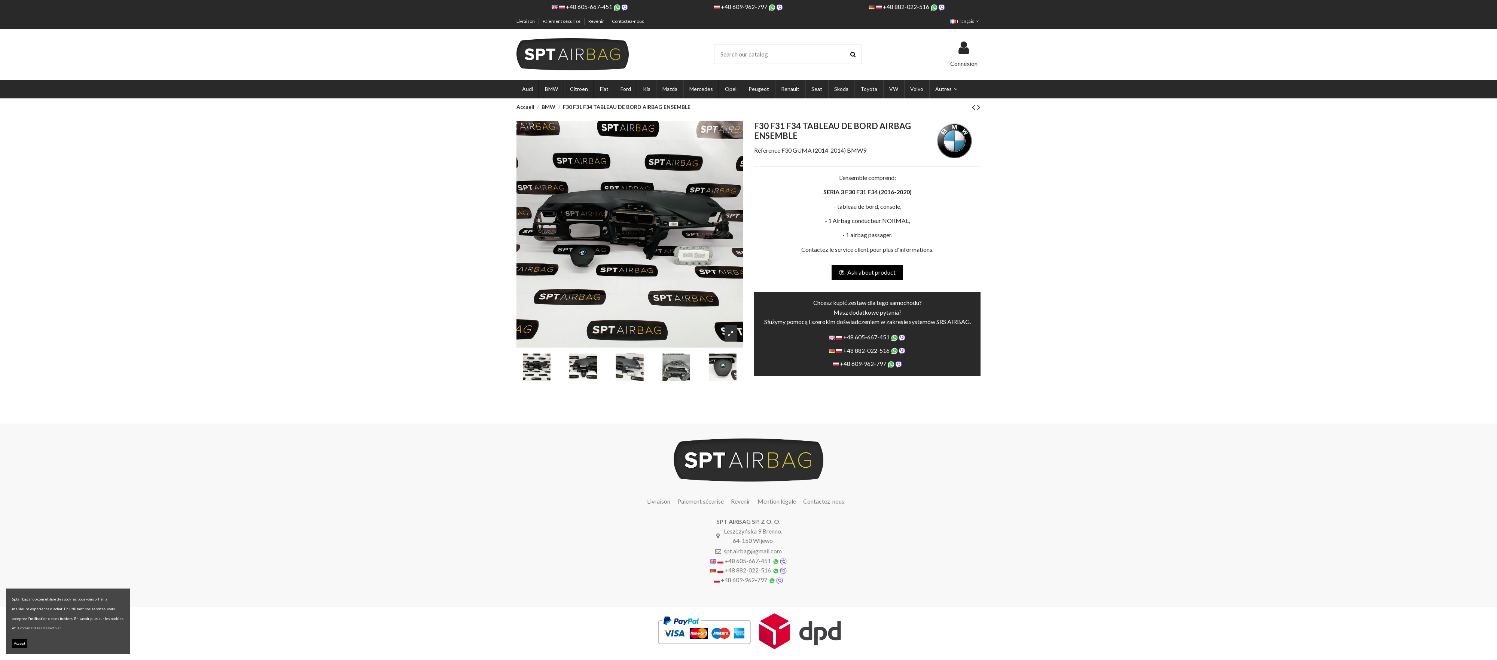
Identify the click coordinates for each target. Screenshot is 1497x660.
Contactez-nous (628, 21)
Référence (767, 150)
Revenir (596, 21)
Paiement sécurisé (562, 21)
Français (965, 21)
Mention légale (776, 501)
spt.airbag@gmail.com (753, 550)
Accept (19, 643)
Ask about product (867, 272)
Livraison (526, 21)
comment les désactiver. (40, 628)
